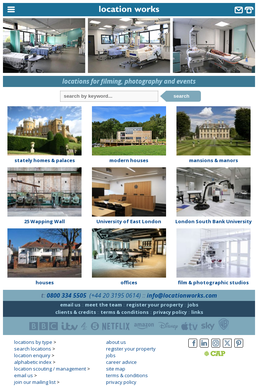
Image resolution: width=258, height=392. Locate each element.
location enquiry (32, 355)
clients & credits (75, 312)
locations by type (33, 342)
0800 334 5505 (66, 295)
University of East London (128, 221)
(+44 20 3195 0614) (115, 295)
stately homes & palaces (44, 160)
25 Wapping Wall (44, 221)
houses (45, 282)
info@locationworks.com (182, 295)
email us (70, 304)
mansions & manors (213, 160)
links (197, 312)
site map (115, 368)
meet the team (103, 304)
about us (116, 342)
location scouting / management (50, 368)
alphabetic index (33, 362)
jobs (193, 304)
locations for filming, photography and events (129, 81)
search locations (32, 348)
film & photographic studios (213, 282)
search (181, 96)
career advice (121, 362)
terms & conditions (124, 312)
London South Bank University (213, 221)
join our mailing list (35, 382)
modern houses (128, 160)
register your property (154, 304)
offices (128, 282)
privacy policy (170, 312)
